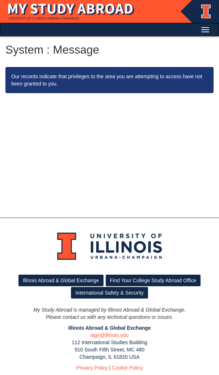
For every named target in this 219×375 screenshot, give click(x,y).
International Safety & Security (109, 293)
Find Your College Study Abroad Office (153, 280)
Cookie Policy (127, 368)
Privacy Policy (92, 368)
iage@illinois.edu (109, 335)
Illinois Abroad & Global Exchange (61, 280)
